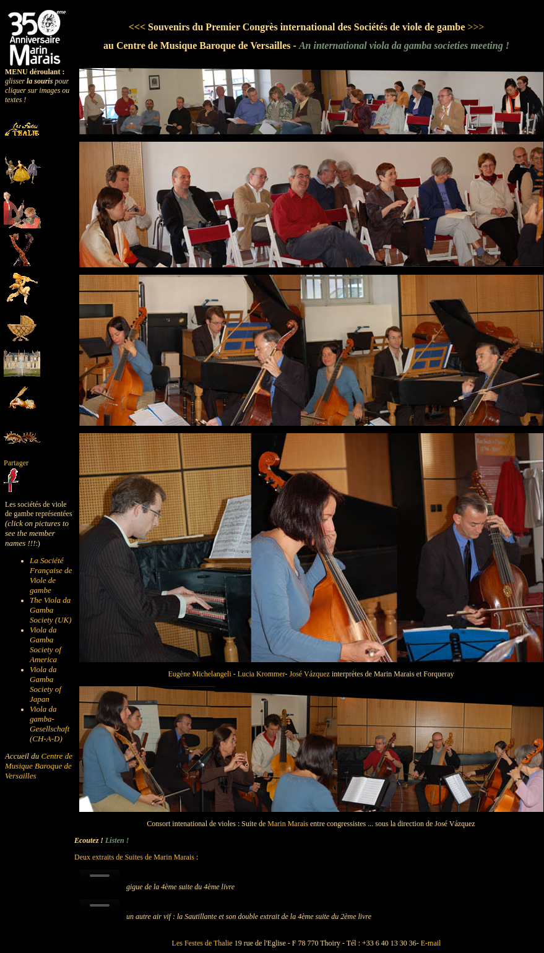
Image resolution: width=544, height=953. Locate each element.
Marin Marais (287, 823)
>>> (475, 27)
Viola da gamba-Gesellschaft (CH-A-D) (49, 723)
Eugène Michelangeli (200, 674)
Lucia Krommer (261, 674)
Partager (16, 463)
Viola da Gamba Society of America (45, 644)
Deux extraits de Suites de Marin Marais (134, 857)
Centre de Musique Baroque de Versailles (38, 765)
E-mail (431, 943)
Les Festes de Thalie (202, 943)
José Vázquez (310, 674)
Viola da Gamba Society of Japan (45, 684)
